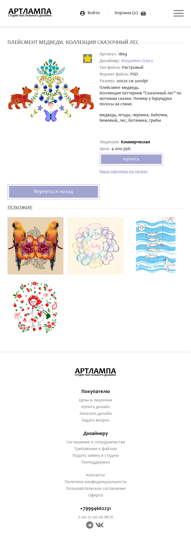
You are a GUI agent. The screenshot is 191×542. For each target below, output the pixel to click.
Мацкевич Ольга (137, 61)
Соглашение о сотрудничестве (95, 442)
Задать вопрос (95, 420)
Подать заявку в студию (95, 456)
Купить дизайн (95, 407)
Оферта (95, 495)
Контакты (95, 475)
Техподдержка (95, 462)
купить (131, 159)
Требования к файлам (95, 449)
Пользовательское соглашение (96, 489)
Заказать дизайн (95, 414)
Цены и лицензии (95, 400)
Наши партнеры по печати (123, 172)
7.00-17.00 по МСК (95, 517)
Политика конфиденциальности (96, 482)
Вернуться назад (53, 191)
